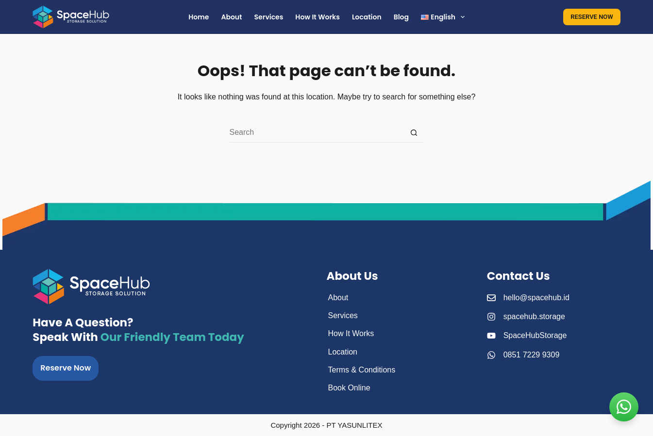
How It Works (317, 17)
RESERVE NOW (591, 16)
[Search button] (414, 133)
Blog (401, 17)
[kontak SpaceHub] (623, 406)
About (231, 17)
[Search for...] (317, 133)
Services (269, 17)
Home (198, 17)
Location (367, 17)
